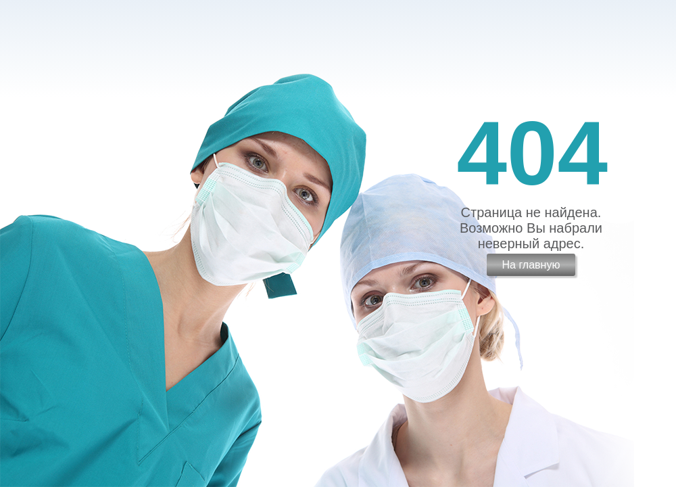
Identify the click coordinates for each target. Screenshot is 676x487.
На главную (531, 265)
